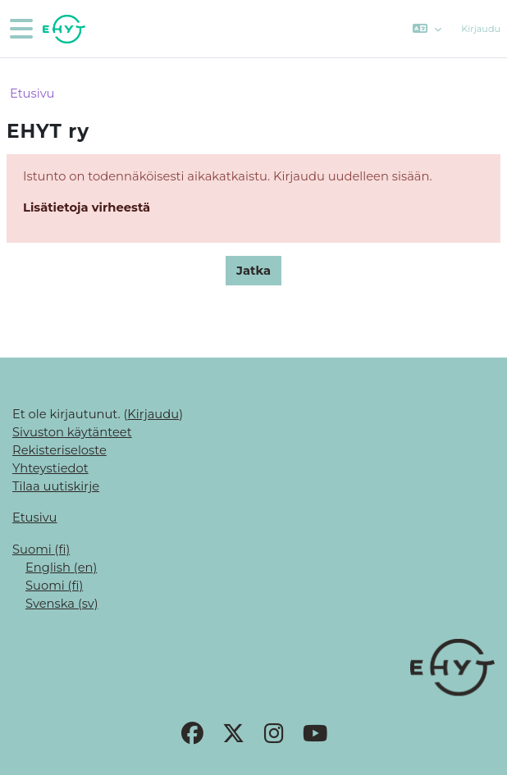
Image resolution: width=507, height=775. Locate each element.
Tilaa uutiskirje (55, 486)
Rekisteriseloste (59, 450)
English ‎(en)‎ (61, 567)
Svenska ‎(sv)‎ (61, 603)
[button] (427, 28)
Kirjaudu (480, 28)
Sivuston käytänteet (72, 432)
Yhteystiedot (50, 468)
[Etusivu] (62, 29)
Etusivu (32, 93)
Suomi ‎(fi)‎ (41, 549)
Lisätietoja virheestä (86, 207)
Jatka (253, 270)
